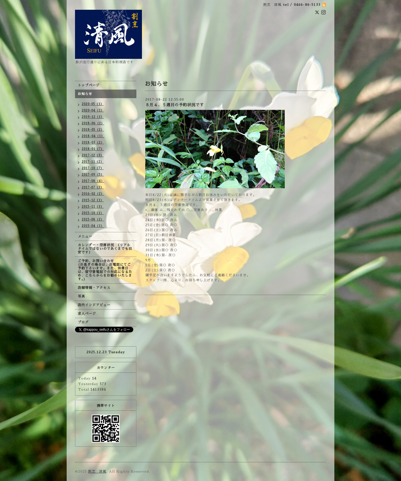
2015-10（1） (93, 213)
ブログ (83, 322)
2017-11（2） (93, 161)
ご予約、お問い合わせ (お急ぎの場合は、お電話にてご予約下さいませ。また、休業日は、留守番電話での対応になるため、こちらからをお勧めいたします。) (105, 270)
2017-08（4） (93, 181)
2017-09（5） (93, 174)
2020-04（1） (93, 110)
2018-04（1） (93, 136)
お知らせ (85, 94)
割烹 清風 (97, 471)
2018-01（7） (93, 149)
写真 (81, 296)
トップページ (89, 85)
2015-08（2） (93, 219)
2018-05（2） (93, 129)
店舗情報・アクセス (94, 287)
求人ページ (87, 313)
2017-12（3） (93, 155)
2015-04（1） (93, 226)
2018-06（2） (93, 123)
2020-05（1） (93, 104)
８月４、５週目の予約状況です (174, 105)
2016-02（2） (93, 193)
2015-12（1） (93, 200)
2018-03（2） (93, 142)
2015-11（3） (93, 206)
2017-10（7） (93, 168)
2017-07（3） (93, 187)
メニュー (85, 236)
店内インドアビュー (94, 305)
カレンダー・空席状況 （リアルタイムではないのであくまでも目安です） (105, 248)
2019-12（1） (93, 117)
